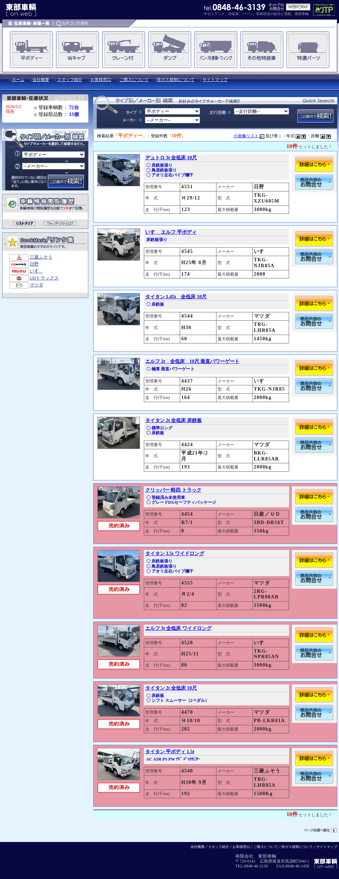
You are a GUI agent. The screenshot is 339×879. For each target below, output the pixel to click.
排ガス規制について (175, 79)
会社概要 (40, 79)
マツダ (36, 285)
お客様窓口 (100, 79)
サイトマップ (215, 79)
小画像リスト (249, 135)
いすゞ (36, 271)
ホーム (18, 79)
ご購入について (134, 79)
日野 (34, 264)
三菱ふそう (41, 257)
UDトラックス (44, 278)
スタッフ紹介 (69, 79)
